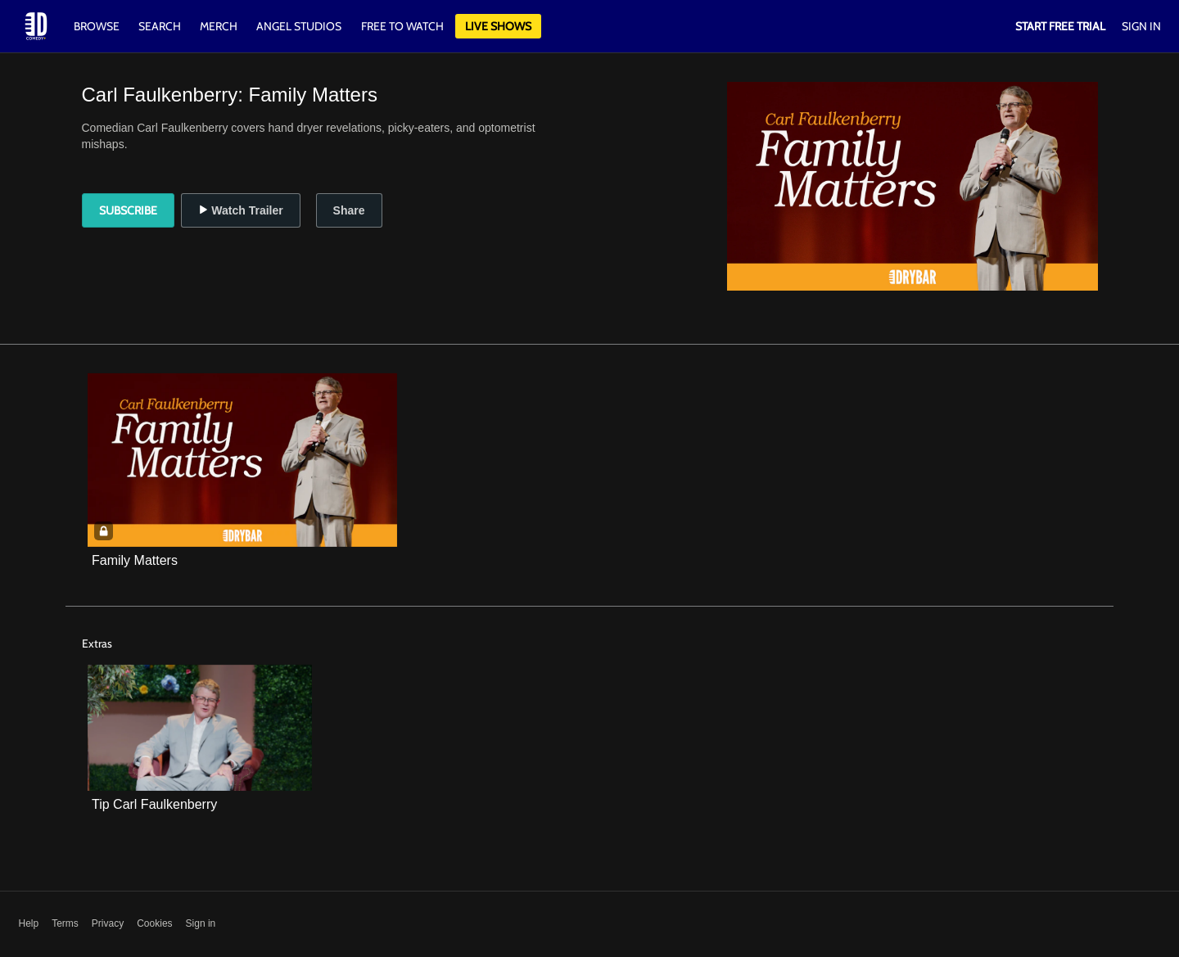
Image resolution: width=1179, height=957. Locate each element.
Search (160, 26)
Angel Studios (298, 26)
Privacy (108, 923)
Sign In (1141, 26)
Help (29, 923)
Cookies (154, 923)
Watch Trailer (240, 210)
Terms (65, 923)
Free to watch (402, 26)
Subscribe (128, 210)
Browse (98, 26)
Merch (218, 26)
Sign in (201, 923)
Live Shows (498, 26)
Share (349, 210)
